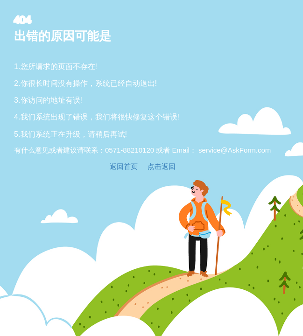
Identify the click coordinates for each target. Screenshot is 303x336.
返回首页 (124, 166)
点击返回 (162, 166)
